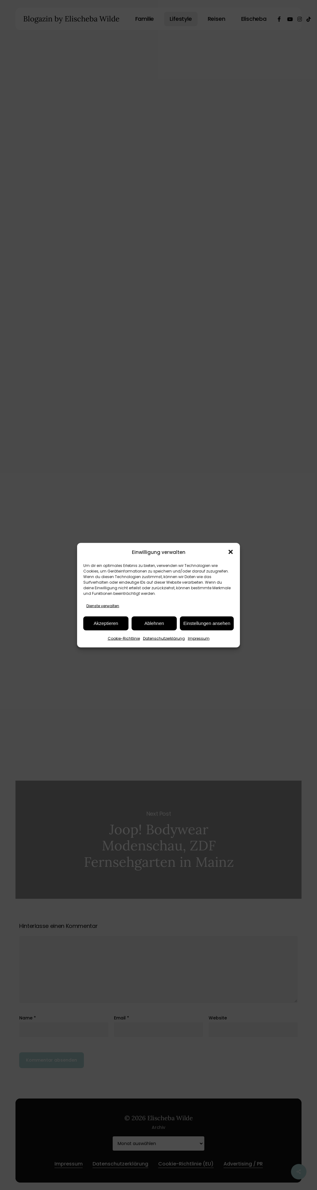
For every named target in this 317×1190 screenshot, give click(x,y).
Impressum (199, 638)
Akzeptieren (105, 623)
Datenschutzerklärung (164, 638)
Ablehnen (154, 623)
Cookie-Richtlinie (124, 638)
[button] (231, 552)
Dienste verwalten (102, 605)
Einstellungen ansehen (206, 623)
